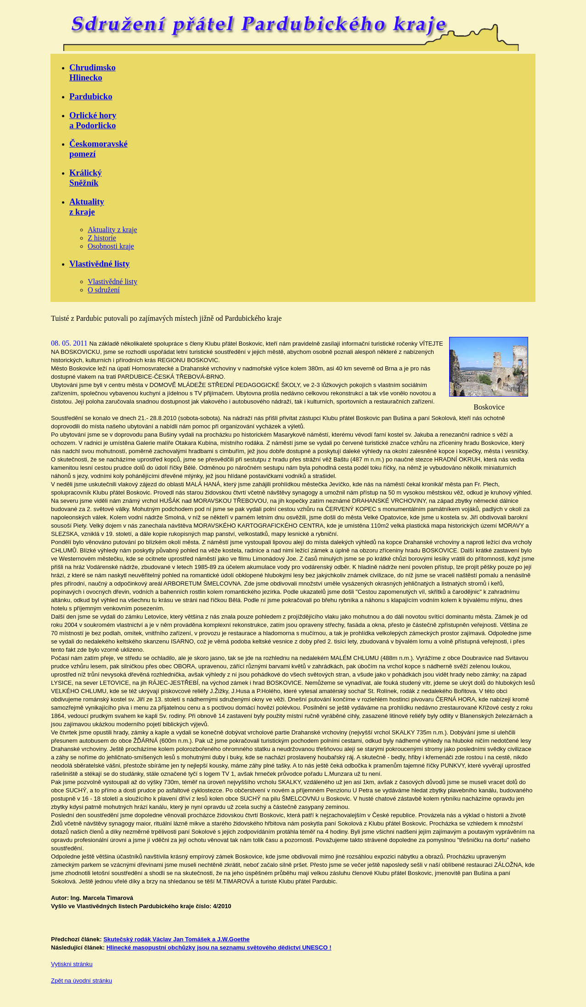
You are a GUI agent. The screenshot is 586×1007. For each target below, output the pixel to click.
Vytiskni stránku (72, 964)
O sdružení (104, 290)
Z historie (102, 238)
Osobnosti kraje (111, 246)
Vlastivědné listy (99, 263)
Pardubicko (91, 96)
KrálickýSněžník (85, 178)
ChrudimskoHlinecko (92, 72)
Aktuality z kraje (112, 229)
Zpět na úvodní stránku (81, 980)
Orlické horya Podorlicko (92, 120)
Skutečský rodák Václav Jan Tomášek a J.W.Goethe (176, 939)
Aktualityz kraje (86, 206)
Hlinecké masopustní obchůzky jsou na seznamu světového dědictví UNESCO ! (219, 947)
